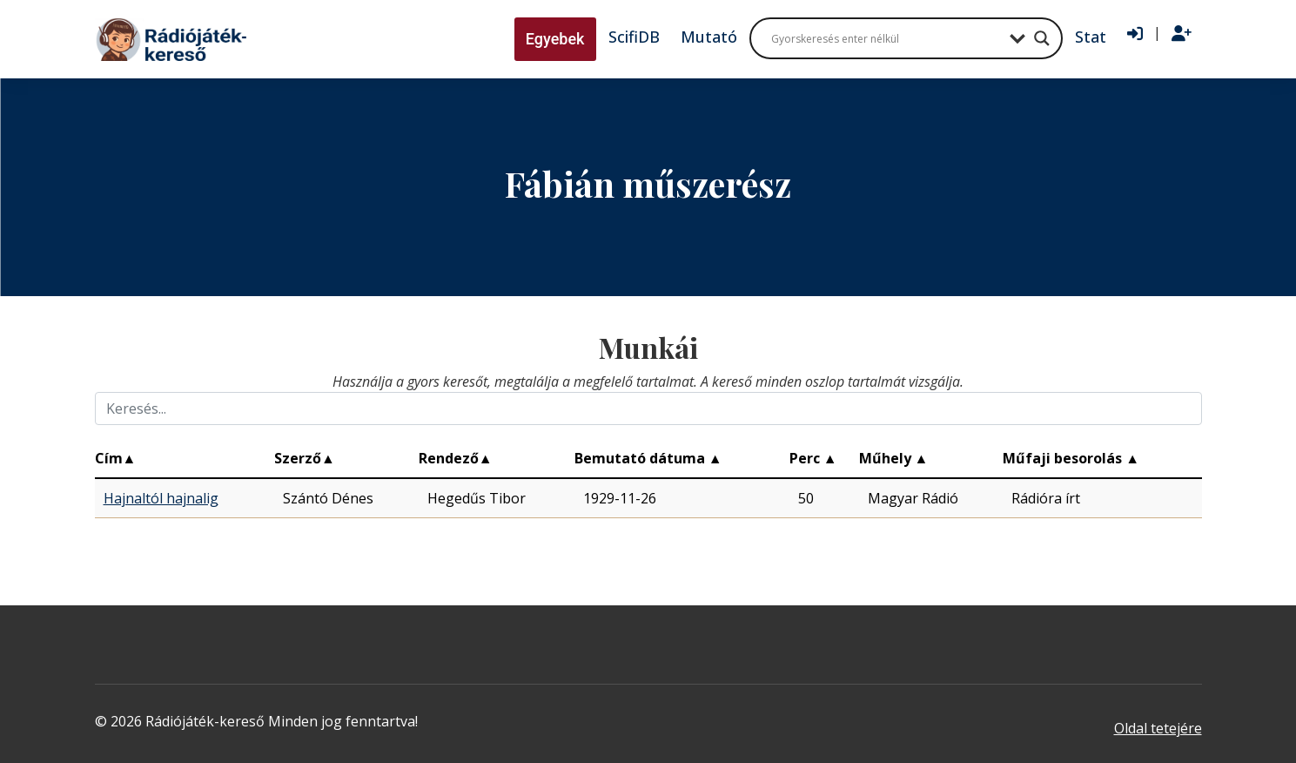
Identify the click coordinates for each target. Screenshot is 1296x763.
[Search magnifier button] (1042, 38)
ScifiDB (634, 36)
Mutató (709, 36)
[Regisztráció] (1181, 34)
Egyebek (555, 39)
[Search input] (886, 38)
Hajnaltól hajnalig (161, 498)
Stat (1090, 36)
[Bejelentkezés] (1135, 34)
